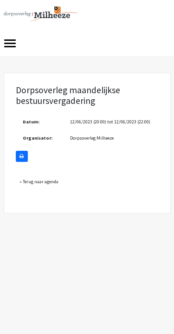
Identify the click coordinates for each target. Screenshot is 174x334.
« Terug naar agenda (38, 182)
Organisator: (37, 138)
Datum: (31, 122)
